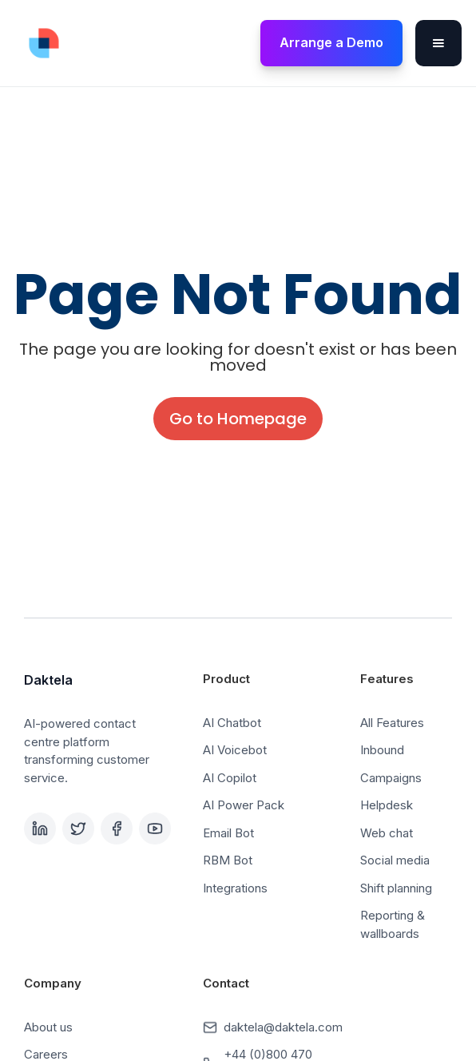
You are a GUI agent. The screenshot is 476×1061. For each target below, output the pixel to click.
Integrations (235, 888)
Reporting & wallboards (392, 924)
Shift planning (396, 888)
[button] (438, 43)
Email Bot (228, 832)
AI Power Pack (243, 805)
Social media (395, 860)
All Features (392, 722)
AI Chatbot (232, 722)
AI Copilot (229, 777)
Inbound (382, 749)
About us (48, 1027)
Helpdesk (386, 805)
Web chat (386, 832)
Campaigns (391, 777)
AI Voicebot (235, 749)
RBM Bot (227, 860)
